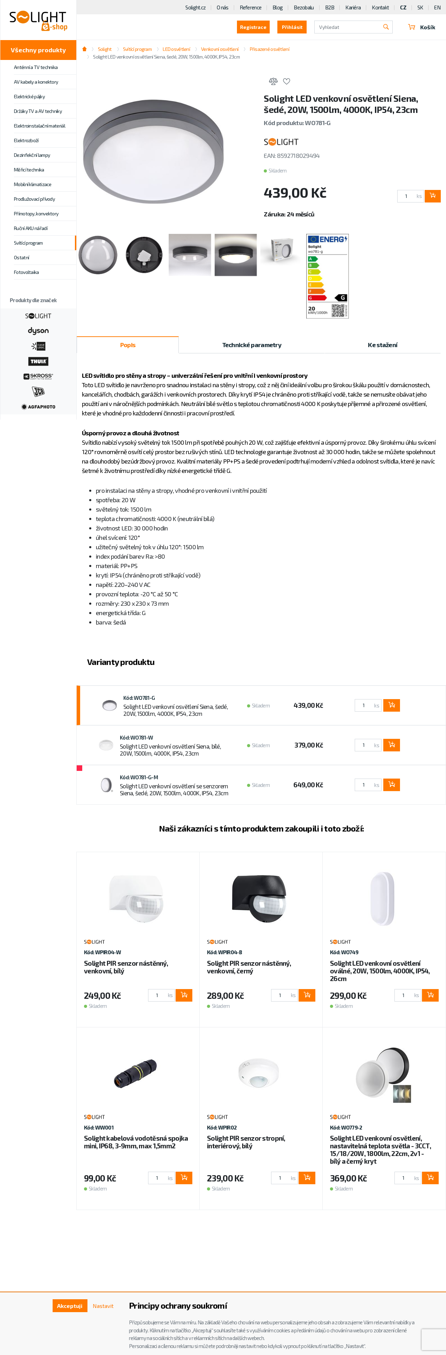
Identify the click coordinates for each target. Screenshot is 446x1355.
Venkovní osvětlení (219, 49)
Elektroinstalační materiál (39, 126)
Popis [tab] (127, 345)
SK (420, 7)
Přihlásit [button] (292, 27)
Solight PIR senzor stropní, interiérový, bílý (246, 1142)
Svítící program (28, 243)
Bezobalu (304, 7)
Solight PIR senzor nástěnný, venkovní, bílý (126, 967)
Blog (277, 7)
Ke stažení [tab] (382, 345)
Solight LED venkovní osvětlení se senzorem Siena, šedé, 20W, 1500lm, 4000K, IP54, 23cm (174, 789)
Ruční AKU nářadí (30, 228)
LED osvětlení (176, 49)
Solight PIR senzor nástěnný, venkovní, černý (249, 967)
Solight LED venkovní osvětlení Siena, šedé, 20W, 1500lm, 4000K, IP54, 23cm (166, 57)
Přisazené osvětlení (269, 49)
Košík (421, 27)
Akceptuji (70, 1305)
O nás (222, 7)
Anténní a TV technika (35, 67)
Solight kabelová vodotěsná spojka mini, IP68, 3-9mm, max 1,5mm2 (136, 1142)
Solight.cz (195, 7)
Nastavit (103, 1305)
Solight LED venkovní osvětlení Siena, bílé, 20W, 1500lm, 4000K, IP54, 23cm (170, 750)
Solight (105, 49)
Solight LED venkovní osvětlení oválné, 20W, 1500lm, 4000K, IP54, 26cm (380, 970)
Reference (251, 7)
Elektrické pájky (29, 96)
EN (437, 7)
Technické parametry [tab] (251, 345)
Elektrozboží (26, 140)
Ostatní (21, 257)
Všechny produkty (38, 50)
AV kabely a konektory (36, 82)
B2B (329, 7)
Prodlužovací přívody (34, 199)
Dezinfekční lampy (32, 155)
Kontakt (380, 7)
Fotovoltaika (26, 272)
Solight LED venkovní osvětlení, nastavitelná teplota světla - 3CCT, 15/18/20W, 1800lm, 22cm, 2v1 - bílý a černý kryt (380, 1149)
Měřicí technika (29, 170)
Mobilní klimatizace (33, 184)
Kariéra (353, 7)
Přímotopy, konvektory (36, 213)
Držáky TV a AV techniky (38, 111)
